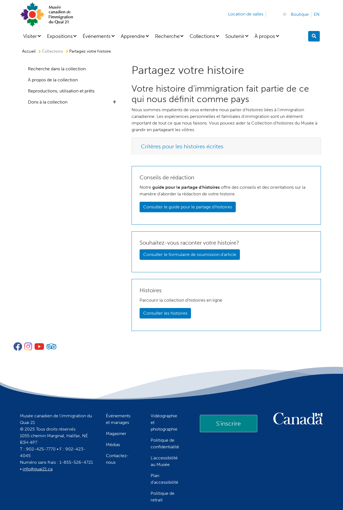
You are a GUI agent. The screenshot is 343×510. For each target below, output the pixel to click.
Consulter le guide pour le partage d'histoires (187, 206)
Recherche (167, 36)
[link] (228, 423)
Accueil (29, 51)
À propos (265, 36)
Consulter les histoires (165, 313)
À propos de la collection (53, 79)
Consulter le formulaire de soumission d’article (189, 254)
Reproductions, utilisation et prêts (61, 91)
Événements (97, 36)
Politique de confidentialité (165, 443)
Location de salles (245, 14)
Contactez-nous (117, 459)
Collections (202, 36)
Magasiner (116, 433)
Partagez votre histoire (90, 51)
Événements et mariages (118, 419)
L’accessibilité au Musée (164, 461)
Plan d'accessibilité (164, 479)
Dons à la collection (47, 102)
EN (317, 14)
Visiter (30, 36)
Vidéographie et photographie (164, 422)
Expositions (60, 36)
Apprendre (133, 36)
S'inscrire (228, 423)
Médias (113, 444)
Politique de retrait (162, 497)
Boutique (300, 14)
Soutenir (234, 36)
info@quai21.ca (38, 469)
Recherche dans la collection (57, 68)
